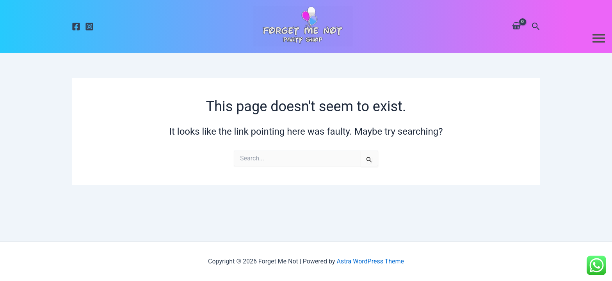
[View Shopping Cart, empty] (516, 26)
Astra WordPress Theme (370, 261)
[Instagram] (89, 26)
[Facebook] (76, 26)
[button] (536, 26)
